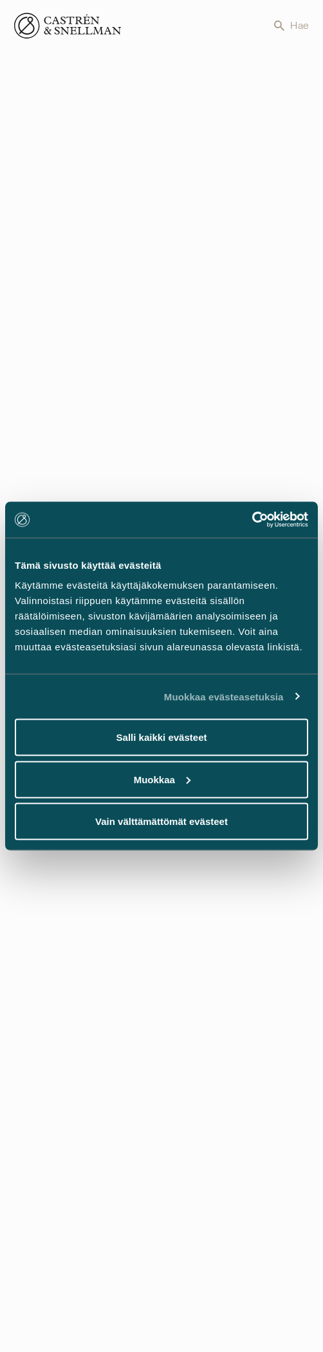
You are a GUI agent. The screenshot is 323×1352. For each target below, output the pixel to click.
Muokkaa (162, 779)
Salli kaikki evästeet (161, 737)
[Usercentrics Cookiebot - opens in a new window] (252, 520)
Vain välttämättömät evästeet (161, 821)
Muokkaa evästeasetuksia (224, 696)
